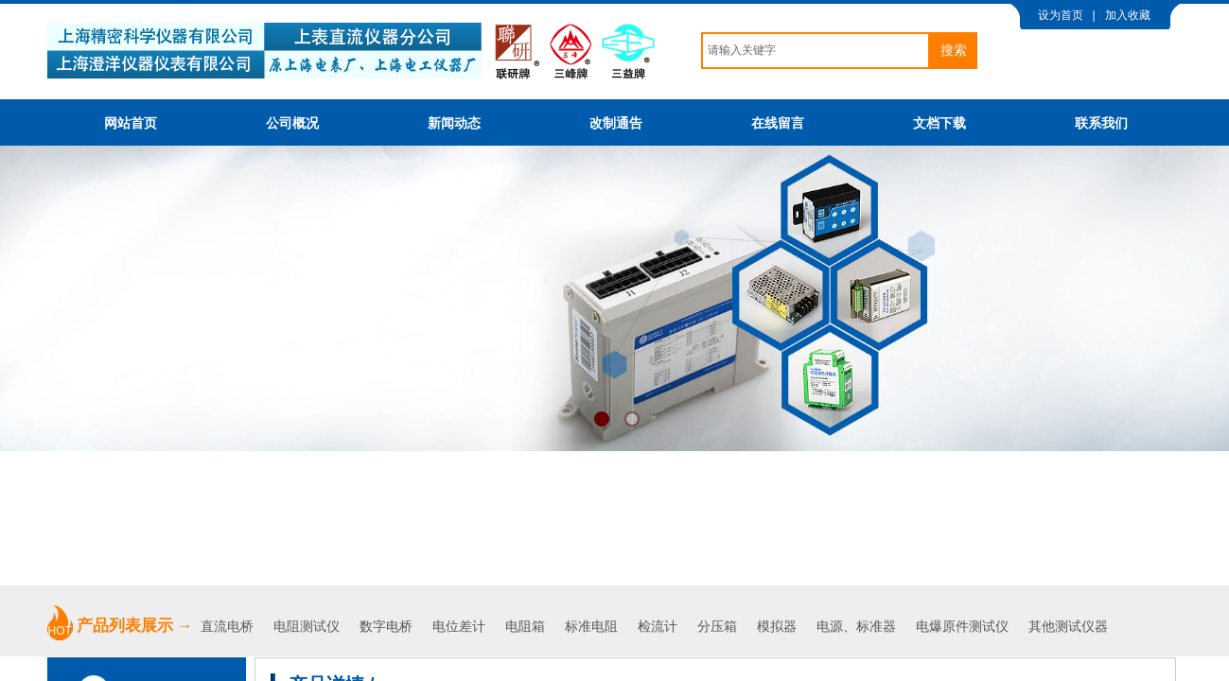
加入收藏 (1127, 15)
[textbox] (815, 50)
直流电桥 (229, 627)
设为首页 (1060, 15)
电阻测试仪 (306, 627)
